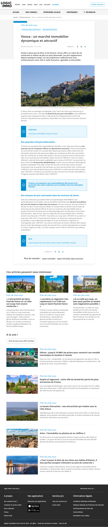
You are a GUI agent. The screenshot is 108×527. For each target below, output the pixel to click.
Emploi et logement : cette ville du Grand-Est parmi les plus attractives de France (69, 380)
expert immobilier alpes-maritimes (70, 258)
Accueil (16, 12)
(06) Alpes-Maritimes (50, 30)
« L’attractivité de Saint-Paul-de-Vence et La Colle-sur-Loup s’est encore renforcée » (19, 303)
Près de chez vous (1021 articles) (21, 341)
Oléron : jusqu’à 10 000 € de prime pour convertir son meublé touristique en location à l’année (70, 353)
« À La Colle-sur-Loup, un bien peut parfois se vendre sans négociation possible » (86, 301)
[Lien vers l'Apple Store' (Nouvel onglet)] (37, 506)
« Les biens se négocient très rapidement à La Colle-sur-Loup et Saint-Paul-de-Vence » (54, 303)
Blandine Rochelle (27, 47)
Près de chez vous (25, 17)
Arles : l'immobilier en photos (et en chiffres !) (62, 433)
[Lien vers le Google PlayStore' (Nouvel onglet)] (37, 510)
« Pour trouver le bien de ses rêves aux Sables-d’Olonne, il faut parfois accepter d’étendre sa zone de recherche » (68, 461)
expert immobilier (49, 258)
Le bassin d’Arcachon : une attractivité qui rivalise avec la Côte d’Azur (68, 407)
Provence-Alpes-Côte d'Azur (31, 30)
